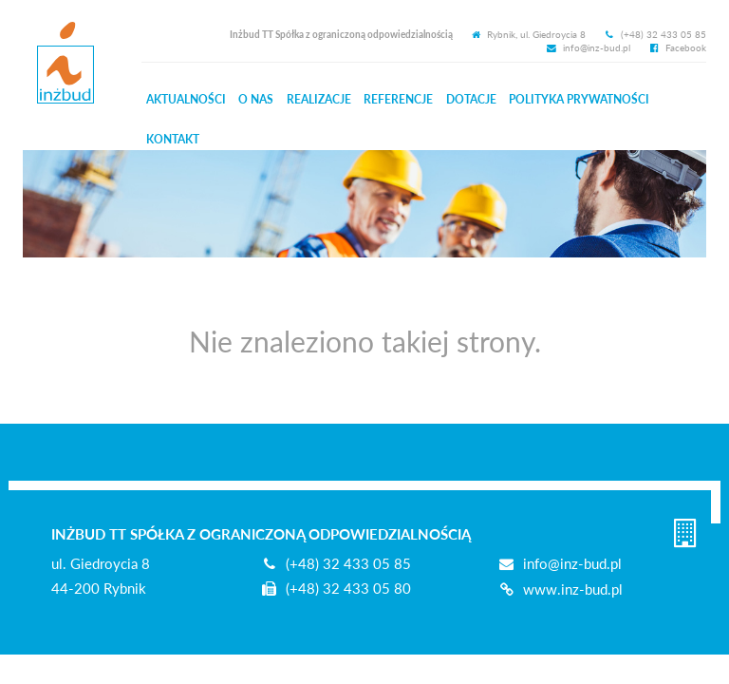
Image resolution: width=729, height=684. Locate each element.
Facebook (676, 47)
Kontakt (172, 139)
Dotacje (471, 99)
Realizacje (319, 99)
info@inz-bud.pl (588, 47)
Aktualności (186, 99)
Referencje (398, 99)
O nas (255, 99)
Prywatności (579, 99)
